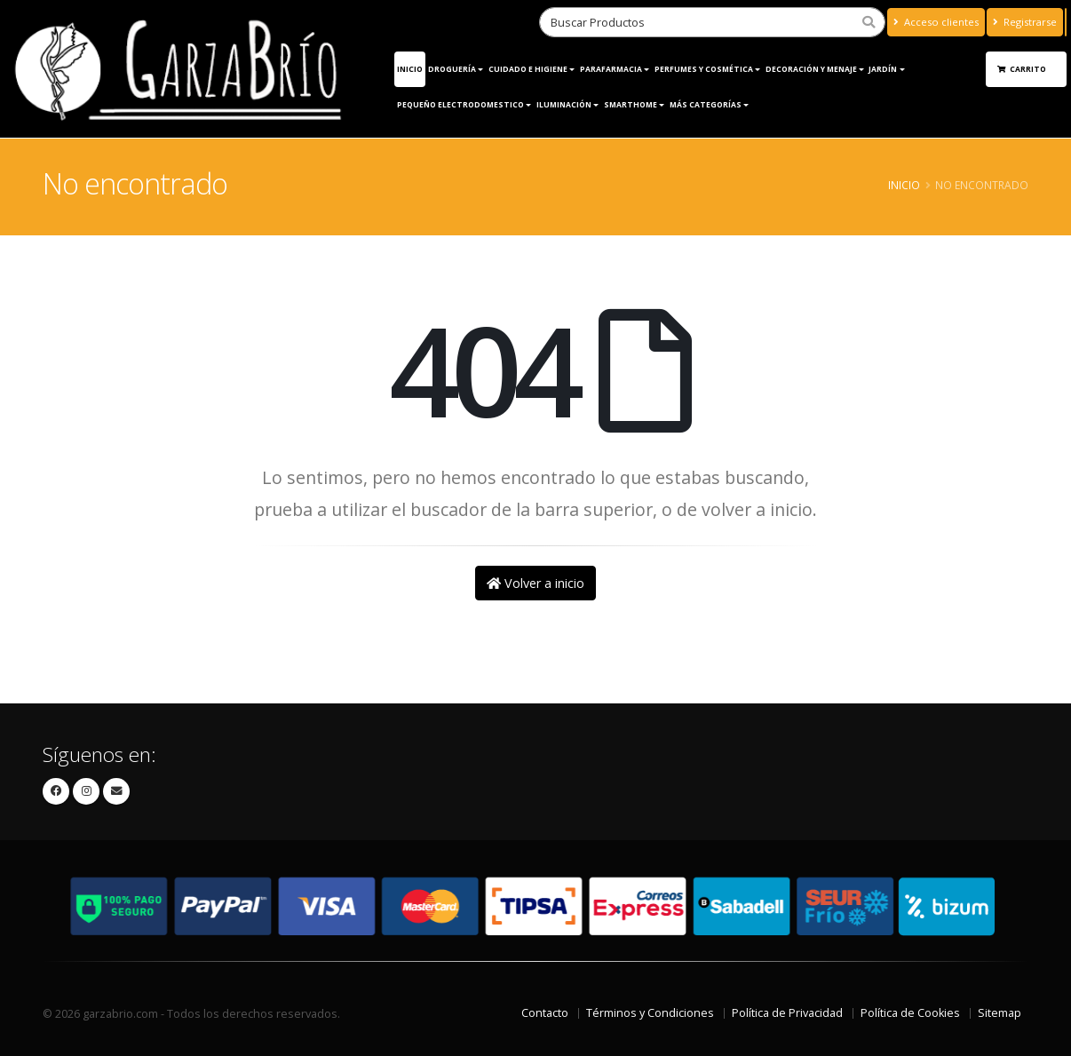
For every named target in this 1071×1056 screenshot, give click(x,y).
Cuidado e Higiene (527, 69)
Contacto (544, 1012)
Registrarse (1025, 21)
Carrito (1022, 69)
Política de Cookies (910, 1012)
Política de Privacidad (787, 1012)
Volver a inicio (535, 583)
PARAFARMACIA (611, 69)
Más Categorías (706, 104)
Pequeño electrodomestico (460, 104)
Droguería (452, 69)
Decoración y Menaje (811, 69)
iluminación (563, 104)
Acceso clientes (936, 21)
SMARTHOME (630, 104)
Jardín (883, 69)
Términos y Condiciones (650, 1012)
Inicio (410, 69)
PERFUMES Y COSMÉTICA (703, 69)
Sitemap (999, 1012)
